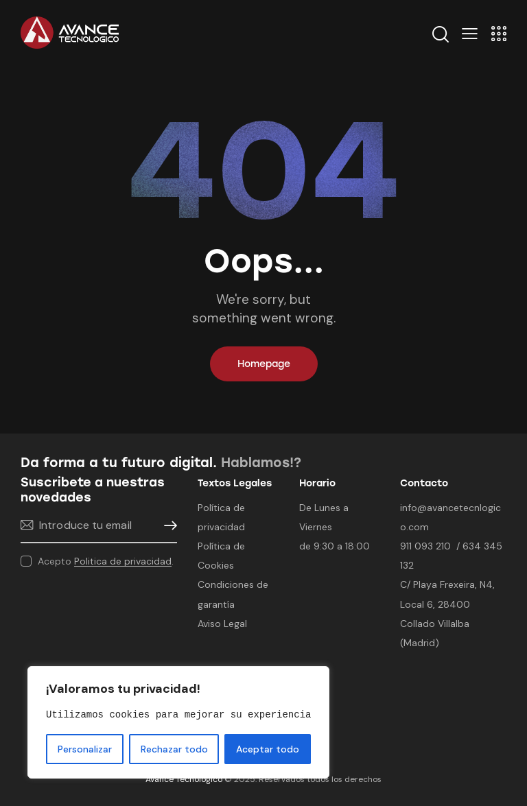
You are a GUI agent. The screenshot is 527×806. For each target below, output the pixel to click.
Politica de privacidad (123, 561)
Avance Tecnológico (183, 779)
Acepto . (106, 561)
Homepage (263, 364)
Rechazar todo (174, 749)
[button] (470, 33)
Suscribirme (166, 526)
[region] (178, 722)
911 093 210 (425, 546)
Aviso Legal (222, 623)
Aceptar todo (267, 749)
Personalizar (85, 749)
